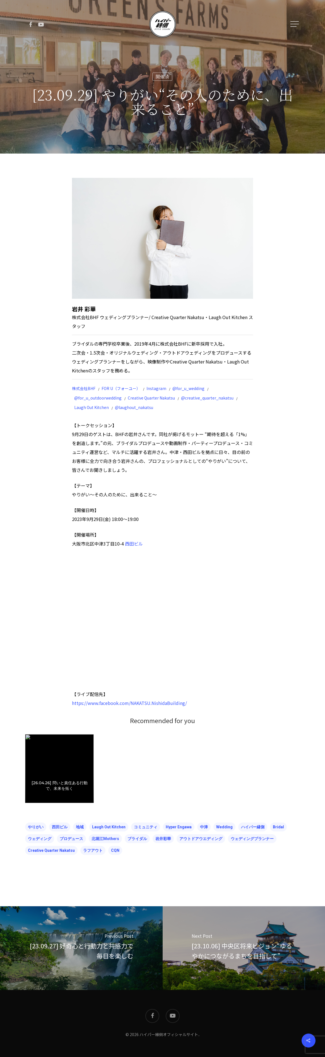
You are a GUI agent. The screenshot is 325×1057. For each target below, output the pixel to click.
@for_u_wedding (188, 388)
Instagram (156, 388)
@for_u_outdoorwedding (98, 398)
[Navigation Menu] (295, 24)
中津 (204, 827)
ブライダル (137, 838)
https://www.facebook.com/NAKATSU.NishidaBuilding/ (129, 703)
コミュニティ (145, 827)
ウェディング (39, 838)
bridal (278, 827)
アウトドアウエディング (200, 838)
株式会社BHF (83, 388)
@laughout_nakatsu (134, 407)
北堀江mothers (105, 838)
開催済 (162, 76)
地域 (80, 827)
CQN (115, 850)
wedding (224, 827)
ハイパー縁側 (252, 827)
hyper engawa (179, 827)
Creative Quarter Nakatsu (151, 398)
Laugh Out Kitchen (91, 407)
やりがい (36, 827)
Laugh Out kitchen (109, 827)
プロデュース (71, 838)
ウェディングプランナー (252, 838)
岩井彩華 (163, 838)
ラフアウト (93, 850)
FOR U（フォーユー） (121, 388)
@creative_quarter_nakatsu (207, 398)
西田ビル (134, 543)
